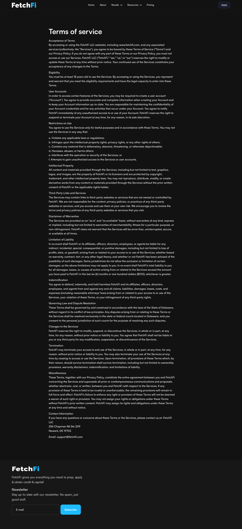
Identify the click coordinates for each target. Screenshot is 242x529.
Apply (224, 4)
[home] (24, 5)
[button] (117, 5)
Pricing (150, 4)
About (103, 4)
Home (91, 4)
